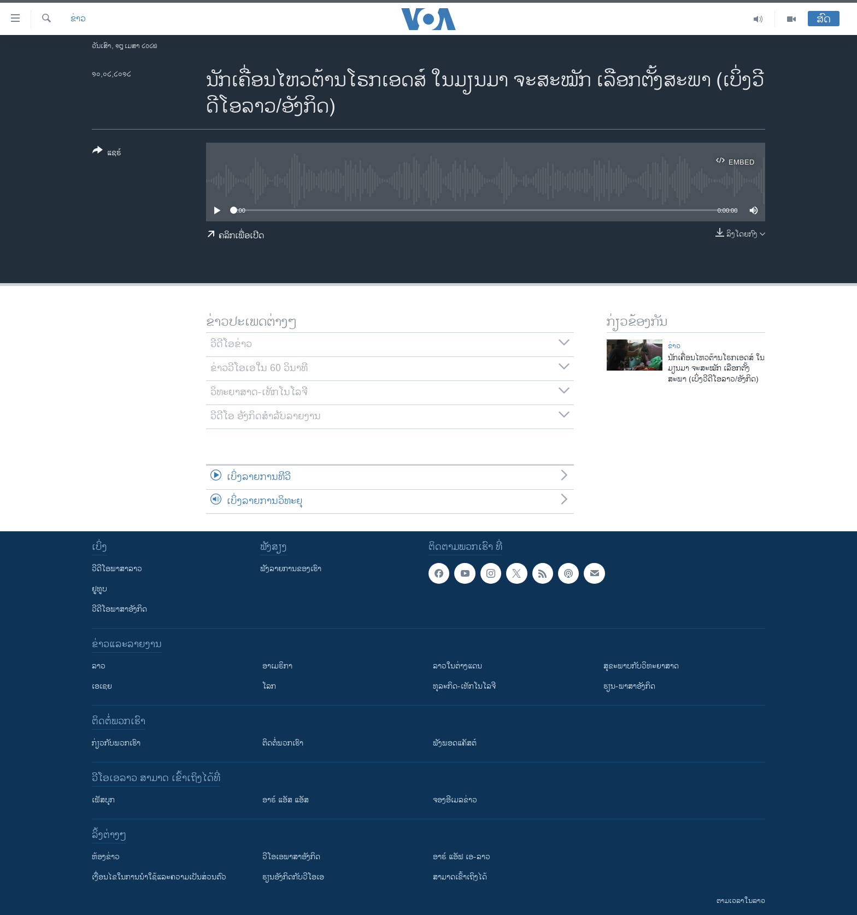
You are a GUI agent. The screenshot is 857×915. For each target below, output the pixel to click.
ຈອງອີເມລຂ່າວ (455, 800)
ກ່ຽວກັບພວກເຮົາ (116, 743)
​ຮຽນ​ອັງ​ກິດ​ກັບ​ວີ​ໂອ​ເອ (293, 877)
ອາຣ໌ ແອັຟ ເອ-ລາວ (461, 857)
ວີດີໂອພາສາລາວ (117, 568)
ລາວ (98, 666)
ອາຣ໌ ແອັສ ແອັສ (285, 800)
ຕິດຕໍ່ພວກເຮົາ (282, 743)
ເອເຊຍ (102, 686)
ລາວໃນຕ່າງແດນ (457, 666)
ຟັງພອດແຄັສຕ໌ (455, 743)
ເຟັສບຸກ (103, 800)
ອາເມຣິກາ (277, 666)
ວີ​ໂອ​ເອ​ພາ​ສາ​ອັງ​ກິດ (291, 857)
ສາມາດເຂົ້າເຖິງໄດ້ (460, 877)
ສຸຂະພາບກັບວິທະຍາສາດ (641, 666)
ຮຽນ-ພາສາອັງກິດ (629, 686)
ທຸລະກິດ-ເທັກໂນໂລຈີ (464, 686)
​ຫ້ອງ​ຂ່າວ (106, 857)
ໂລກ (269, 686)
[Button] (106, 154)
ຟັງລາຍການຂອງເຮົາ (290, 568)
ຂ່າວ (78, 19)
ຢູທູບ (99, 589)
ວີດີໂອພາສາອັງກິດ (119, 609)
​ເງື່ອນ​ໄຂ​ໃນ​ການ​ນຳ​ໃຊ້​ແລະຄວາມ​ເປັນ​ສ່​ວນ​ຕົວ (159, 877)
